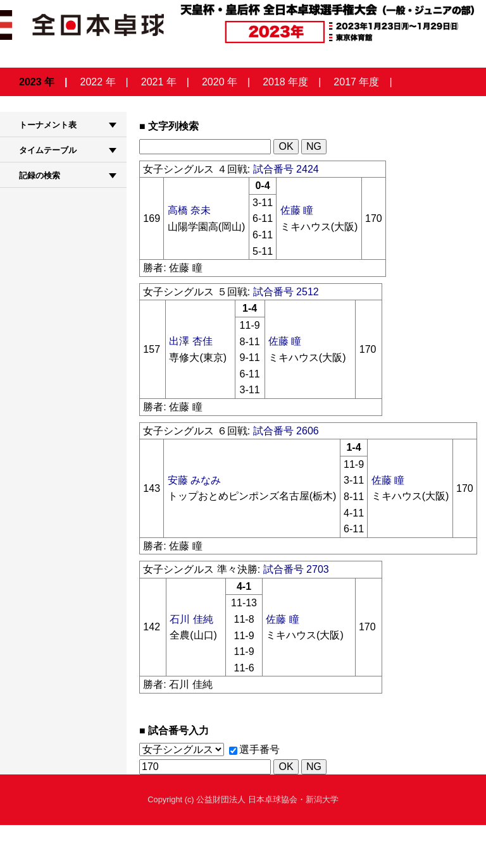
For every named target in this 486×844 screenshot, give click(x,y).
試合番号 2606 (286, 430)
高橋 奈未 (189, 210)
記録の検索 (39, 175)
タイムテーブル (48, 150)
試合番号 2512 (286, 291)
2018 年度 (285, 81)
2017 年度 (356, 81)
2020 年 (219, 81)
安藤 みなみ (194, 480)
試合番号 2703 (296, 569)
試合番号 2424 (286, 169)
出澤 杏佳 (190, 341)
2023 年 (36, 81)
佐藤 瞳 (296, 210)
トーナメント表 (48, 125)
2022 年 (98, 81)
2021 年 (159, 81)
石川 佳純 (191, 619)
